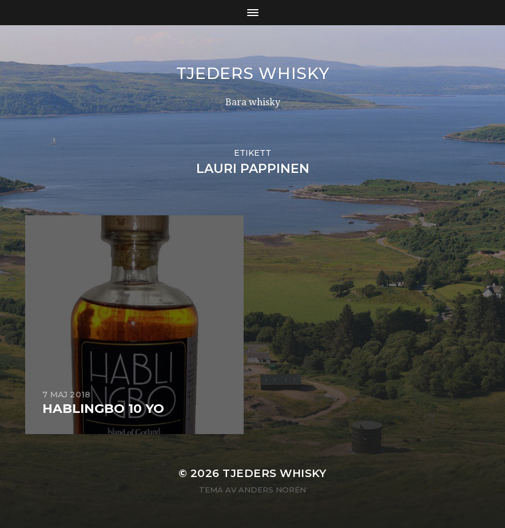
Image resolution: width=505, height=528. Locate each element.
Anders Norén (272, 489)
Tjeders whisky (252, 73)
